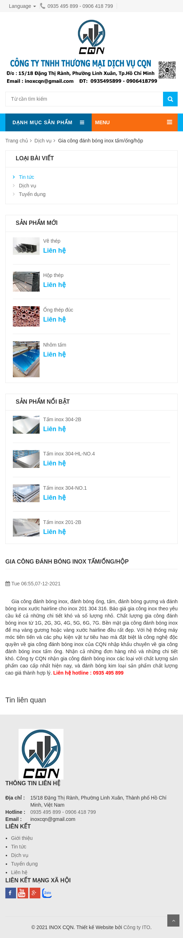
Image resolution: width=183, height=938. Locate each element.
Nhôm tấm (54, 345)
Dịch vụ (43, 140)
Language (22, 6)
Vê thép (51, 241)
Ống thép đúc (58, 310)
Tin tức (26, 177)
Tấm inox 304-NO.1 (65, 488)
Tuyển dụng (32, 194)
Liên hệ (19, 872)
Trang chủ (16, 140)
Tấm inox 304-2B (62, 419)
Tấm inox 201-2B (62, 522)
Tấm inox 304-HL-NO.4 (69, 454)
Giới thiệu (22, 838)
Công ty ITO (136, 927)
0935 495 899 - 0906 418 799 (76, 6)
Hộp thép (53, 275)
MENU (102, 122)
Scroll (173, 920)
